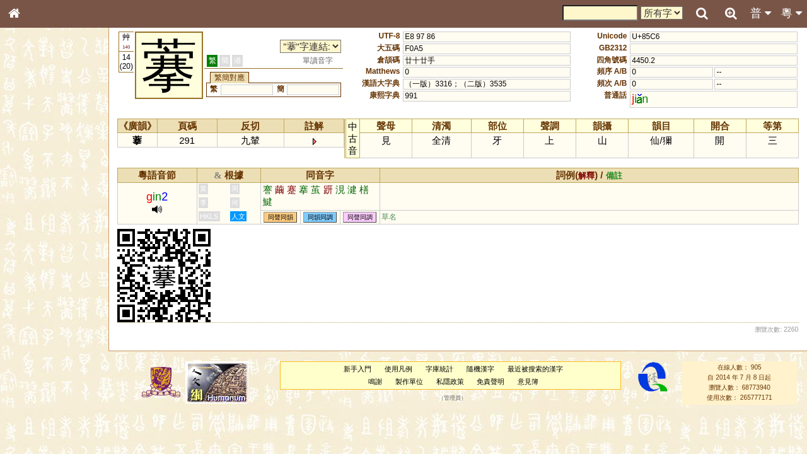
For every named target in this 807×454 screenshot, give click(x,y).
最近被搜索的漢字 (535, 369)
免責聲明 (490, 381)
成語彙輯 (31, 410)
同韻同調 (320, 217)
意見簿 (528, 381)
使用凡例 (398, 369)
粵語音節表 (35, 247)
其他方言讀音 (38, 354)
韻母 (42, 331)
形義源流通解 (38, 214)
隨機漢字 (480, 369)
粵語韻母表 (35, 270)
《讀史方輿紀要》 (46, 399)
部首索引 (31, 168)
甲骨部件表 (35, 191)
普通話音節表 (38, 343)
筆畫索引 (31, 179)
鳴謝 (375, 381)
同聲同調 (360, 217)
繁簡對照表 (35, 421)
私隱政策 (450, 381)
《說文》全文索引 (46, 387)
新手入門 (357, 369)
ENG (55, 139)
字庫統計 (439, 369)
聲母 (25, 331)
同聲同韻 (280, 217)
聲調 (59, 331)
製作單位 (409, 381)
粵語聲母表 (35, 258)
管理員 (452, 398)
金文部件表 (35, 203)
